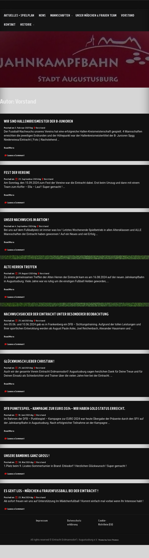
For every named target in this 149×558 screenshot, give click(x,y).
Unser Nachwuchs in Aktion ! (30, 219)
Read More (9, 148)
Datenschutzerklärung (74, 532)
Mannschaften (60, 15)
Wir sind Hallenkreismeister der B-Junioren (44, 121)
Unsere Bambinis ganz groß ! (30, 463)
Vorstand (127, 15)
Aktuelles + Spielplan (19, 15)
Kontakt (10, 24)
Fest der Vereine (19, 172)
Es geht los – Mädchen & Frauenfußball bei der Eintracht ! (58, 498)
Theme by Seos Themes (108, 552)
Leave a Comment (15, 155)
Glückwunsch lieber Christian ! (33, 362)
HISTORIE (26, 24)
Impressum (42, 528)
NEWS (42, 15)
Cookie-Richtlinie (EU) (104, 532)
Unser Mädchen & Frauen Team (95, 15)
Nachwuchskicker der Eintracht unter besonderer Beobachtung (64, 314)
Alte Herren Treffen (23, 267)
